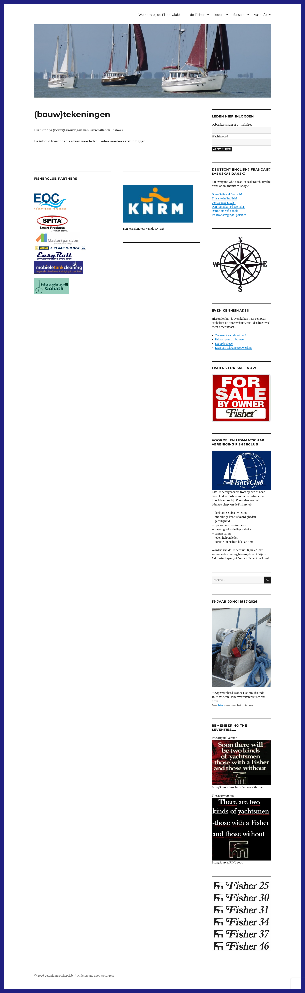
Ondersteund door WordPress (95, 975)
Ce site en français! (224, 202)
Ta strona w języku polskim (229, 215)
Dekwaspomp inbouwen (230, 339)
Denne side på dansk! (225, 211)
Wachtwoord (220, 136)
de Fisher (197, 15)
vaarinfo (260, 15)
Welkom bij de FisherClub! (159, 15)
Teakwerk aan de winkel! (230, 335)
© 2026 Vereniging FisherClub (53, 975)
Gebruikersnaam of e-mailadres (232, 124)
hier (220, 705)
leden (218, 15)
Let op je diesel (224, 343)
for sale (238, 15)
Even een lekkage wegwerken (233, 347)
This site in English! (224, 198)
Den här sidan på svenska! (228, 207)
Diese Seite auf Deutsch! (227, 194)
